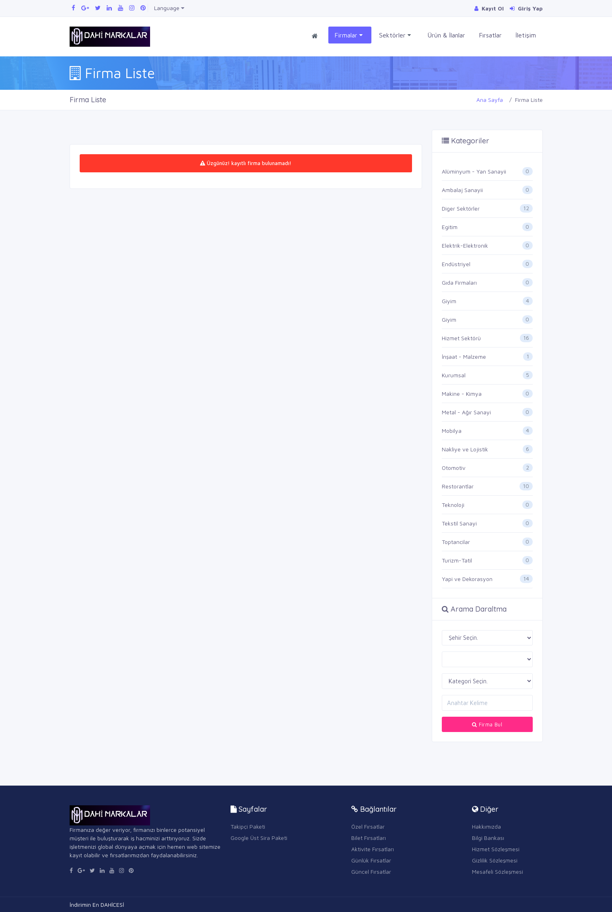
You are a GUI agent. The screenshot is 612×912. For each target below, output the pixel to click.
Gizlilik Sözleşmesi (494, 860)
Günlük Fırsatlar (371, 860)
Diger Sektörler (461, 208)
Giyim (449, 301)
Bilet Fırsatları (368, 837)
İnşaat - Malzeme (464, 356)
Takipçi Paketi (248, 826)
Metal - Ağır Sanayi (466, 412)
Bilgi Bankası (488, 837)
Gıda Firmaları (459, 282)
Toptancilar (456, 541)
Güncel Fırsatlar (371, 871)
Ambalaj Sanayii (462, 189)
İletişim (525, 35)
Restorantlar (458, 486)
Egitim (449, 226)
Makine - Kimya (462, 393)
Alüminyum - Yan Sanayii (474, 171)
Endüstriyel (456, 264)
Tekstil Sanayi (459, 523)
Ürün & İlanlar (446, 35)
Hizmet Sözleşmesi (495, 849)
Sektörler (395, 35)
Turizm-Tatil (457, 560)
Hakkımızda (486, 826)
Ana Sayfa (489, 99)
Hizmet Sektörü (461, 338)
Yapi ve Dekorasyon (467, 578)
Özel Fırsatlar (368, 826)
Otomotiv (454, 467)
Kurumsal (454, 375)
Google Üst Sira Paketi (259, 837)
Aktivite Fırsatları (372, 849)
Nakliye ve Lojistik (465, 449)
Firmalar (348, 35)
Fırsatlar (490, 35)
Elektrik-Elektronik (465, 245)
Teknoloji (453, 504)
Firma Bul (487, 724)
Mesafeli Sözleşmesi (497, 871)
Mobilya (452, 430)
